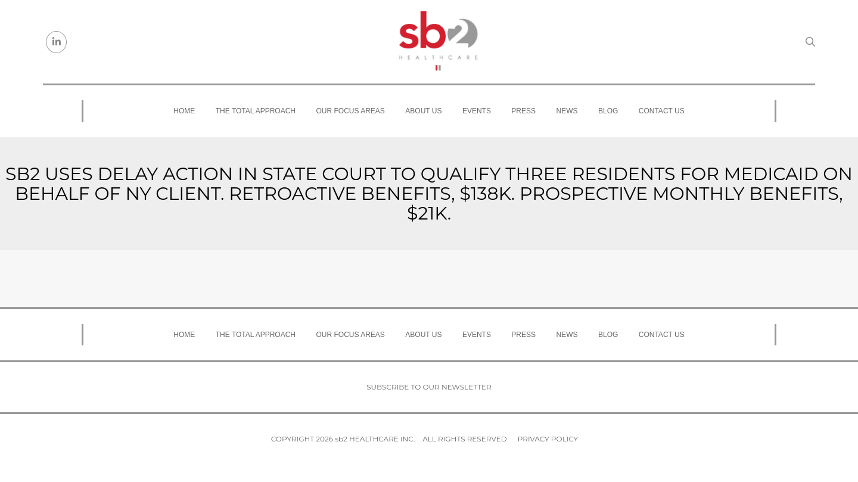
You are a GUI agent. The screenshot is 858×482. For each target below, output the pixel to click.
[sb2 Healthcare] (438, 42)
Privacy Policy (548, 438)
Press (523, 111)
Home (184, 111)
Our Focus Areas (350, 111)
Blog (608, 111)
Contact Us (662, 111)
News (567, 111)
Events (476, 111)
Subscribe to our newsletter (429, 386)
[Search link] (810, 42)
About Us (423, 111)
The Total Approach (256, 111)
